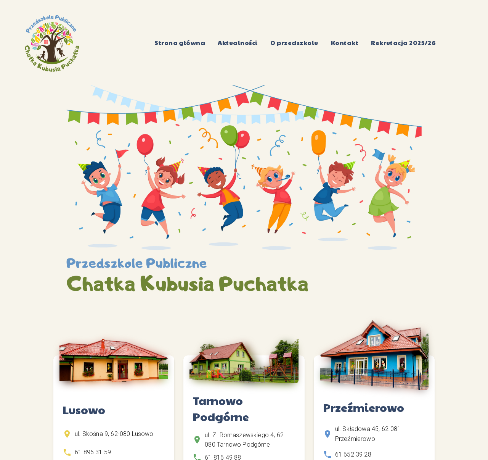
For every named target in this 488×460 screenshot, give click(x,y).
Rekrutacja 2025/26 (403, 43)
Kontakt (344, 43)
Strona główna (180, 43)
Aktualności (238, 43)
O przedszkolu (294, 43)
